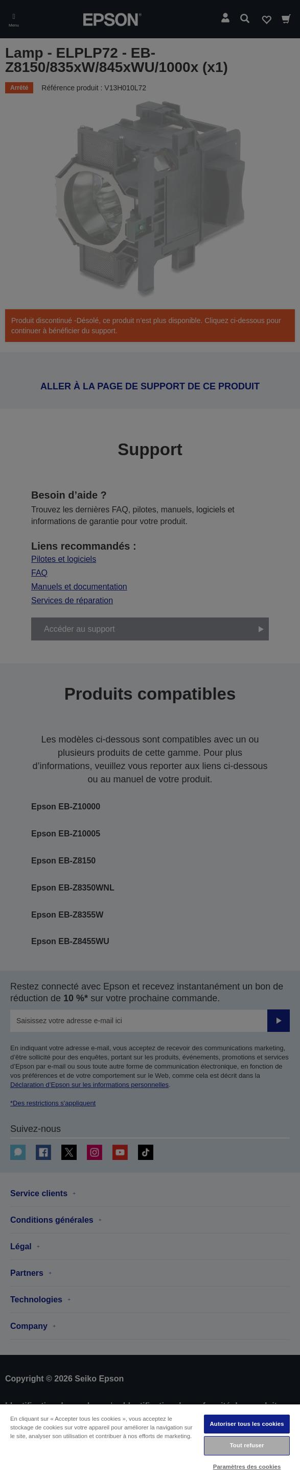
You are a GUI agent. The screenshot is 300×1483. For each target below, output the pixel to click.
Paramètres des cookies (247, 1467)
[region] (150, 1443)
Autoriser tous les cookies (247, 1424)
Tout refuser (247, 1445)
